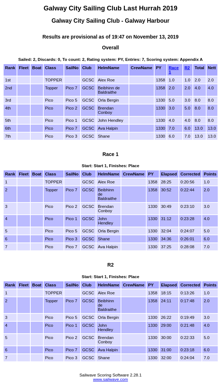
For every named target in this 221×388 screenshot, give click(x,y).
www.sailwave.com (110, 379)
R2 (187, 68)
